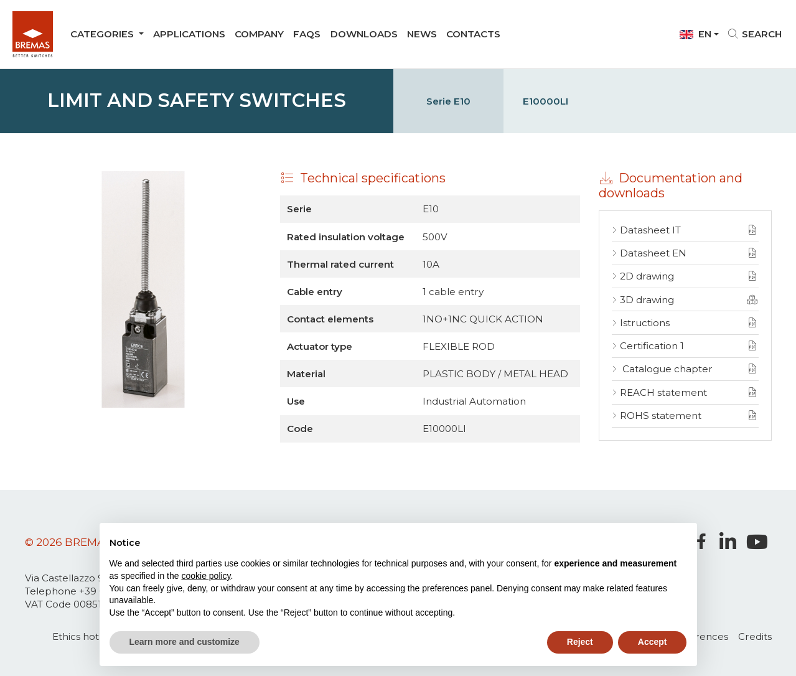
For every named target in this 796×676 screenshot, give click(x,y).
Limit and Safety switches (196, 100)
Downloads (364, 34)
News (422, 34)
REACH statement (663, 392)
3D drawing (647, 300)
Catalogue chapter (666, 369)
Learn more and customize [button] (184, 642)
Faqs (307, 34)
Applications (189, 34)
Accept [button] (652, 642)
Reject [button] (580, 642)
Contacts (473, 34)
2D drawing (647, 276)
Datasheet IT (650, 230)
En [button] (695, 34)
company (259, 34)
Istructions (645, 323)
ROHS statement (660, 415)
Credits (755, 636)
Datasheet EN (653, 253)
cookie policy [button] (205, 576)
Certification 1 (652, 346)
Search (755, 34)
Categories (103, 34)
